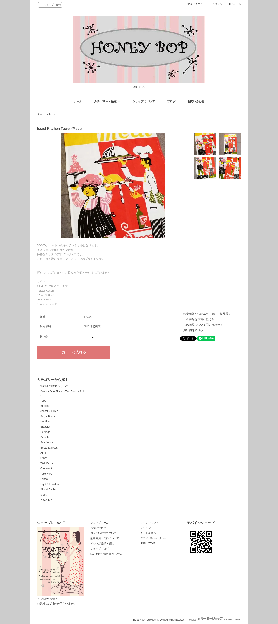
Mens (43, 494)
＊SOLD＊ (46, 499)
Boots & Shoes (49, 447)
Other (43, 458)
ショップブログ (99, 548)
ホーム (78, 101)
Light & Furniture (50, 484)
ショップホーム (99, 522)
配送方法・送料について (104, 538)
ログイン (217, 4)
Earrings (45, 432)
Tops (43, 400)
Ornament (46, 468)
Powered (214, 620)
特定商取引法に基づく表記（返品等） (207, 313)
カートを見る (148, 533)
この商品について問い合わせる (203, 324)
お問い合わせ (195, 101)
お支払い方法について (103, 533)
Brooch (44, 437)
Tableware (46, 473)
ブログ (171, 101)
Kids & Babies (48, 489)
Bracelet (45, 426)
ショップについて (143, 101)
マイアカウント (196, 4)
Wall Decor (46, 463)
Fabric (52, 114)
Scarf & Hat (47, 442)
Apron (43, 452)
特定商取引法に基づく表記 (106, 554)
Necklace (45, 421)
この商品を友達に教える (198, 319)
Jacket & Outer (49, 411)
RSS (143, 543)
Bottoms (45, 405)
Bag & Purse (47, 416)
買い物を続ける (193, 330)
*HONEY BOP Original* (54, 386)
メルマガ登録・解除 (102, 543)
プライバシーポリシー (153, 538)
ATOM (151, 543)
